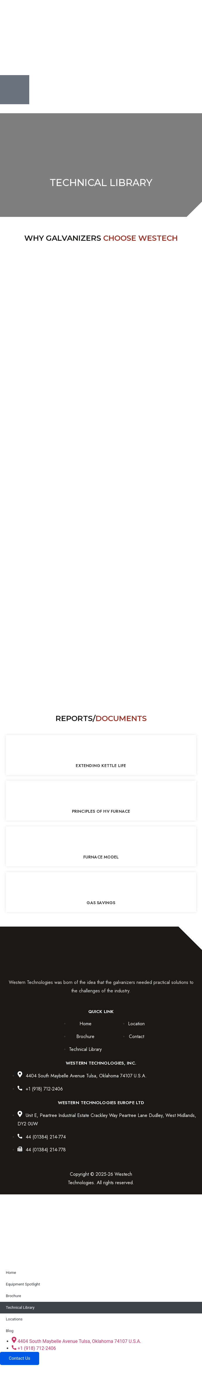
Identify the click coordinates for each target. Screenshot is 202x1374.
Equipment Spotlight (23, 1284)
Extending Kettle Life (101, 766)
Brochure (13, 1296)
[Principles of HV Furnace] (101, 795)
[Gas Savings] (101, 886)
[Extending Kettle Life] (101, 749)
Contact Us (19, 1358)
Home (11, 1272)
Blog (9, 1331)
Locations (14, 1319)
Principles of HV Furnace (101, 811)
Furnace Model (101, 857)
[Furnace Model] (101, 841)
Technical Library (20, 1307)
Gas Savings (101, 903)
